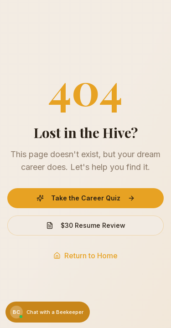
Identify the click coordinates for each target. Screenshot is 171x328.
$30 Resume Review (85, 225)
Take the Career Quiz (85, 198)
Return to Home (85, 255)
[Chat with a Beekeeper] (47, 312)
